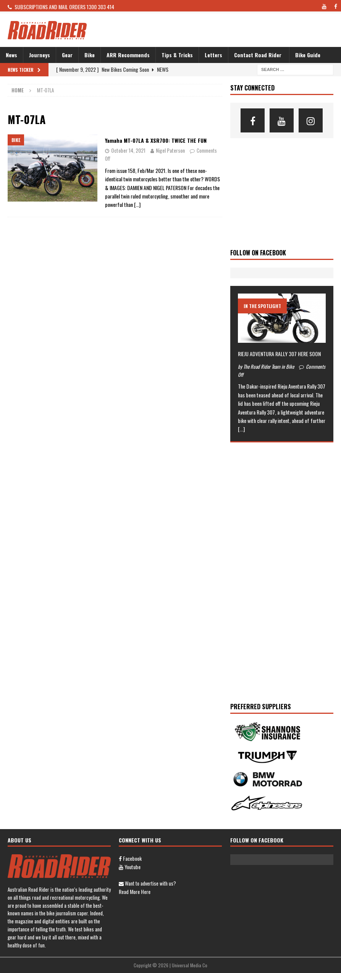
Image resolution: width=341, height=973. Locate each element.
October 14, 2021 (128, 150)
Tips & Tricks (177, 55)
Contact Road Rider (257, 55)
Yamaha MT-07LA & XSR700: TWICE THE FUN (156, 140)
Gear (67, 55)
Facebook (130, 858)
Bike (89, 55)
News (11, 55)
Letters (213, 55)
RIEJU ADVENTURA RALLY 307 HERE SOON (279, 354)
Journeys (39, 55)
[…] (137, 204)
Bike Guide (307, 55)
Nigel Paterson (170, 150)
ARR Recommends (128, 55)
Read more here (134, 891)
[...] (241, 429)
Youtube (130, 867)
